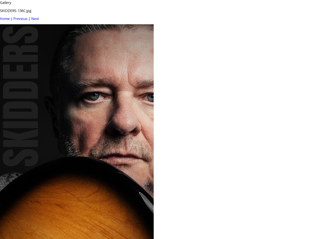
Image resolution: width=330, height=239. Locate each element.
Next (35, 18)
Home (5, 18)
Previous (20, 18)
